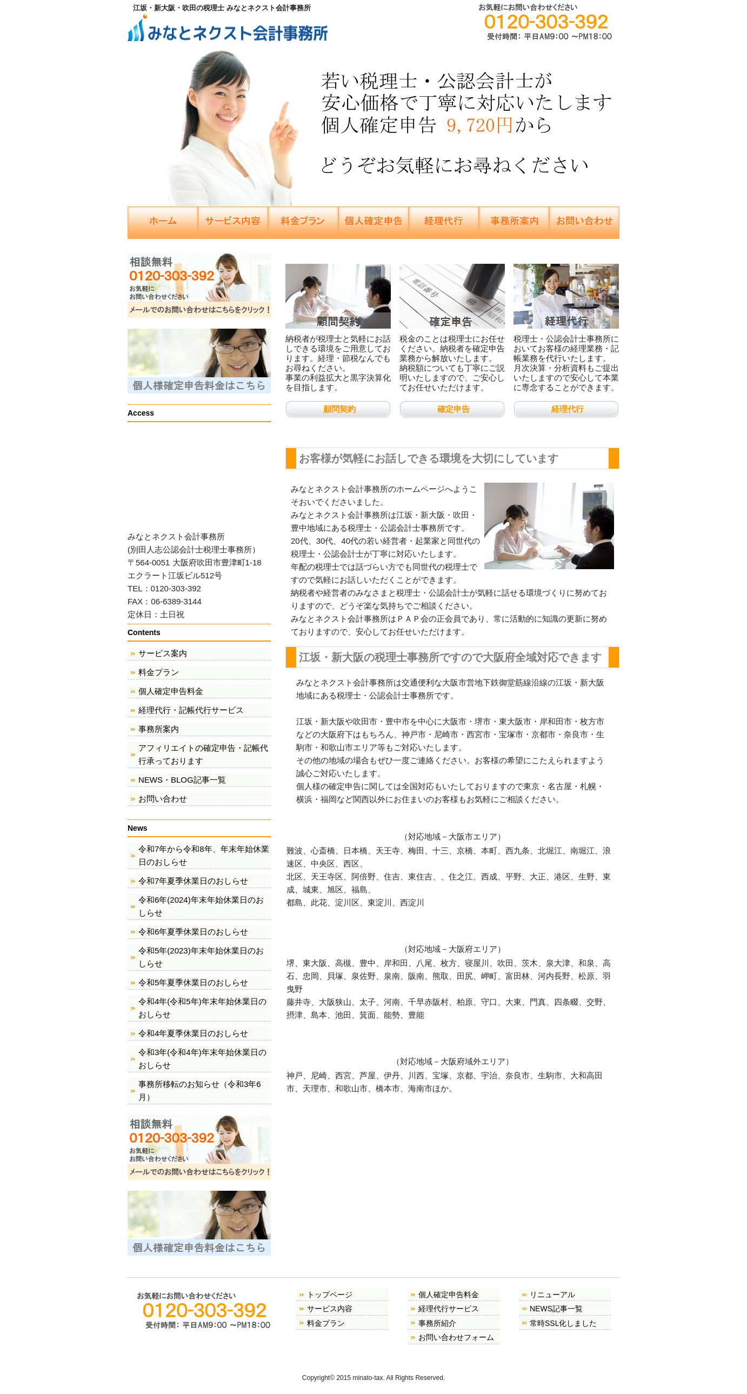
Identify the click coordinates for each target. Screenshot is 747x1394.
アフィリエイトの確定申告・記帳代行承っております (203, 754)
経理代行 (567, 408)
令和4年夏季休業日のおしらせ (193, 1033)
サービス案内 (162, 653)
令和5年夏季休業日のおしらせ (193, 982)
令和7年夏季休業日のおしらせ (193, 880)
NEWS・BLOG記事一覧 (182, 779)
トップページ (329, 1294)
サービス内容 (329, 1308)
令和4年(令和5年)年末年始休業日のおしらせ (202, 1008)
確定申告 (453, 408)
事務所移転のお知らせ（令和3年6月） (199, 1090)
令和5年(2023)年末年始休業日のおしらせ (201, 957)
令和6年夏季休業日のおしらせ (193, 931)
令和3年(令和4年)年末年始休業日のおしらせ (202, 1059)
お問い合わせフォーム (456, 1337)
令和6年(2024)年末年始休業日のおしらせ (201, 906)
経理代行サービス (448, 1308)
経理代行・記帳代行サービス (191, 710)
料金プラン (158, 672)
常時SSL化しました (563, 1323)
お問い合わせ (162, 798)
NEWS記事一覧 (556, 1308)
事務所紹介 (437, 1323)
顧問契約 (339, 408)
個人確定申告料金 (170, 691)
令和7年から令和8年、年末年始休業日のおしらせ (203, 855)
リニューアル (552, 1294)
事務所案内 (158, 728)
